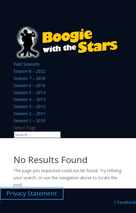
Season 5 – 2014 (29, 92)
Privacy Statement (31, 193)
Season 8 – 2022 (29, 71)
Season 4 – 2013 (29, 99)
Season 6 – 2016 (29, 85)
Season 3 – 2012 (29, 106)
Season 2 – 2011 (29, 113)
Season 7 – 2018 (29, 78)
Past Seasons (27, 64)
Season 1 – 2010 (29, 120)
